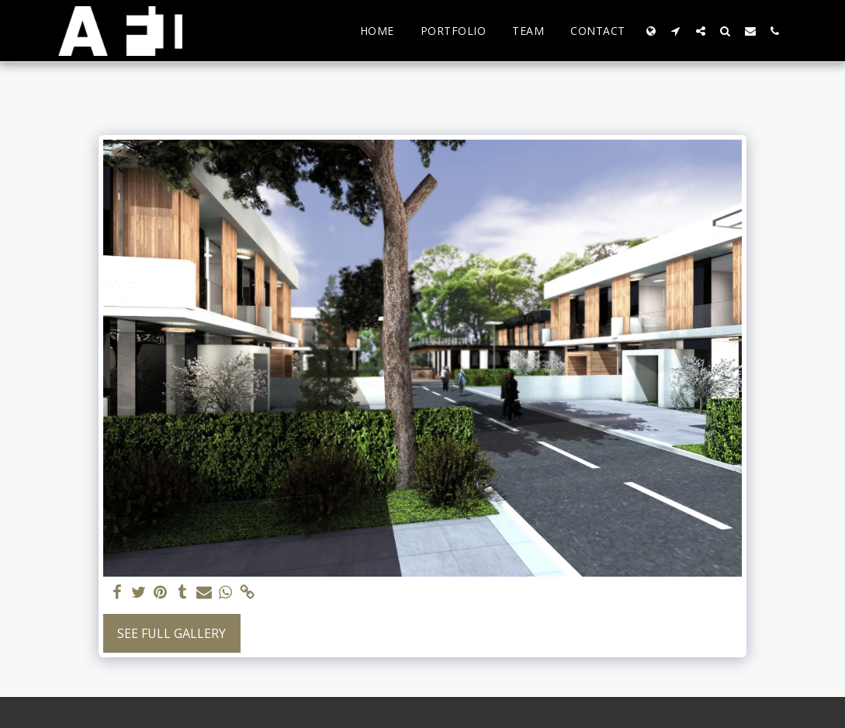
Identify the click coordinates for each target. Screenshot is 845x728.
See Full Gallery (171, 633)
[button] (675, 30)
